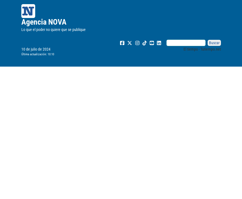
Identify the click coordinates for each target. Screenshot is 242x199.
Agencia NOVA (44, 22)
